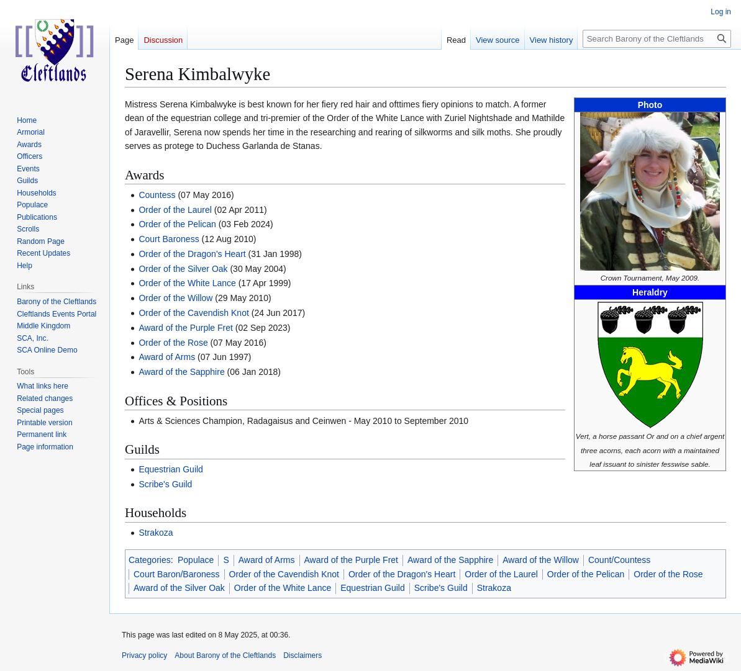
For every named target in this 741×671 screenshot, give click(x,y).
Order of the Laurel (175, 210)
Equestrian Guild (171, 469)
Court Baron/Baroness (177, 574)
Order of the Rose (173, 343)
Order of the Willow (175, 298)
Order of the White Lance (187, 283)
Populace (196, 560)
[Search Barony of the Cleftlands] (657, 39)
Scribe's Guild (165, 484)
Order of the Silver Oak (183, 269)
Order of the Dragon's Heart (192, 254)
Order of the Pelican (177, 224)
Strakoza (156, 533)
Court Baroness (169, 239)
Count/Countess (619, 560)
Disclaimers (302, 655)
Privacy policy (144, 655)
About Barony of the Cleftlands (225, 655)
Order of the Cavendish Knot (193, 313)
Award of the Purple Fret (185, 328)
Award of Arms (167, 357)
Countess (157, 195)
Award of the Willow (540, 560)
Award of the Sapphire (181, 372)
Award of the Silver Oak (179, 588)
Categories (150, 560)
